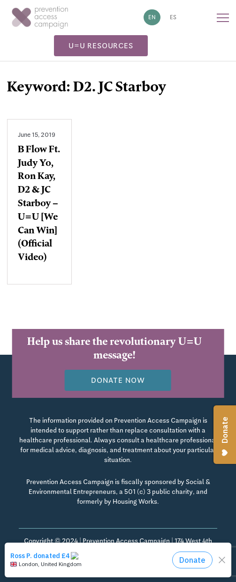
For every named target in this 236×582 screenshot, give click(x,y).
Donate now (118, 380)
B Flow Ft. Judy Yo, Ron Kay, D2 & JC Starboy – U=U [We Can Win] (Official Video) (39, 204)
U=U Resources (101, 45)
